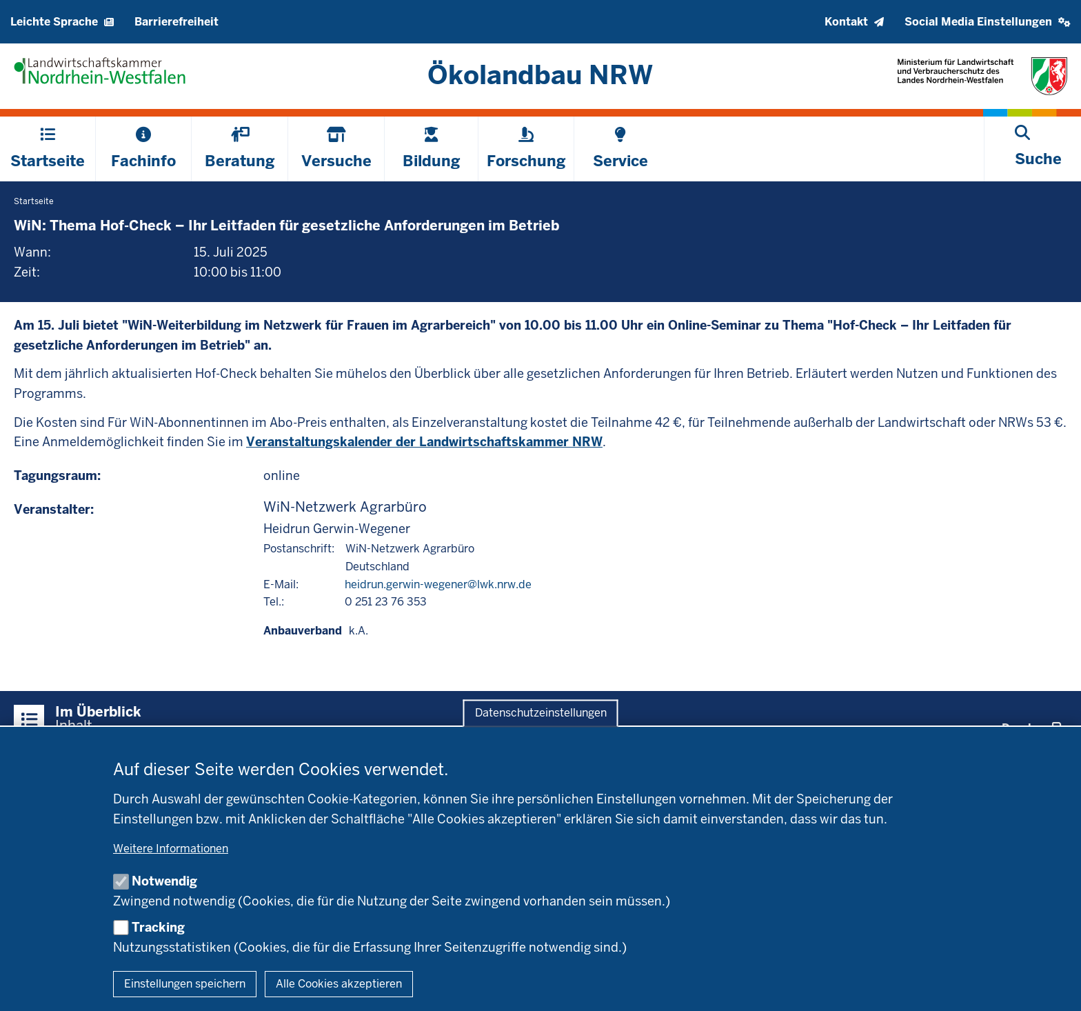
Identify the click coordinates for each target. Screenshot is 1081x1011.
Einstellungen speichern (184, 984)
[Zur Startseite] (540, 74)
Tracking (158, 927)
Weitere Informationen (170, 848)
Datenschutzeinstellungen (541, 713)
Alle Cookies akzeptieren (339, 984)
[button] (987, 21)
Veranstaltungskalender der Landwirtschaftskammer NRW (424, 442)
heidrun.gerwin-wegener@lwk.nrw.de (438, 584)
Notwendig (164, 881)
